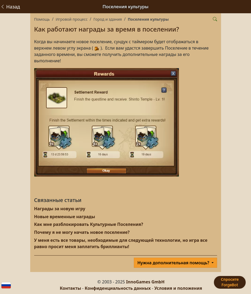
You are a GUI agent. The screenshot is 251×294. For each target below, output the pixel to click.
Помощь (42, 19)
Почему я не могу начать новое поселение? (82, 232)
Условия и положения (178, 288)
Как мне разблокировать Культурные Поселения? (88, 224)
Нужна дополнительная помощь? (173, 263)
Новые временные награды (64, 217)
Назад (10, 6)
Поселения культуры (148, 19)
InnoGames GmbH (145, 282)
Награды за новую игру (59, 209)
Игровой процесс (72, 19)
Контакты (70, 288)
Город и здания (107, 19)
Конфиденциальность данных (118, 288)
